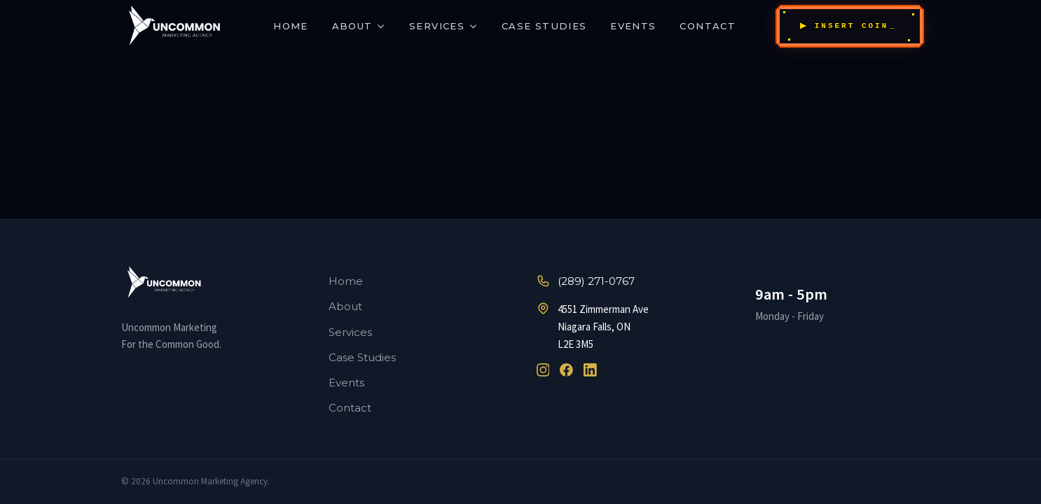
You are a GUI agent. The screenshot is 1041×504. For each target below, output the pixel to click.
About (359, 25)
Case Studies (544, 25)
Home (290, 25)
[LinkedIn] (590, 370)
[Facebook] (566, 370)
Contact (708, 25)
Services (443, 25)
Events (633, 25)
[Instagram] (543, 370)
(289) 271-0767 (586, 281)
